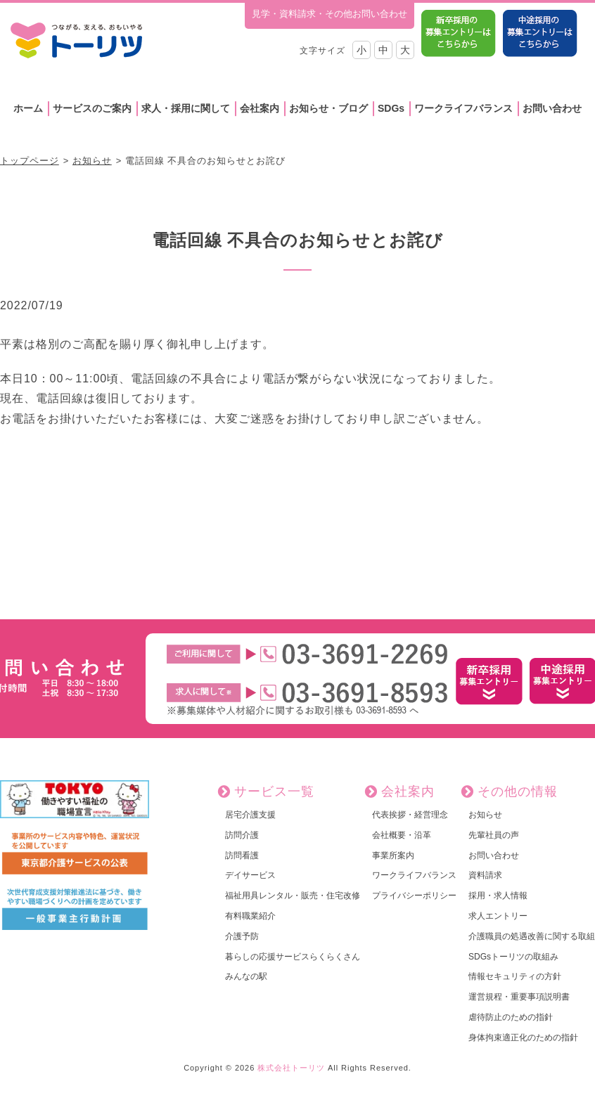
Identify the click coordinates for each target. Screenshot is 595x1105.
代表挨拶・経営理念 (410, 815)
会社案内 (259, 108)
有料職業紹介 (250, 916)
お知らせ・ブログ (328, 108)
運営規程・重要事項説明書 (519, 997)
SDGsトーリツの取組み (513, 957)
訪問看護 (242, 855)
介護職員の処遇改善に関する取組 (531, 936)
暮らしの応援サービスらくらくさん (292, 957)
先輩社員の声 (493, 835)
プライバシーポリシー (414, 895)
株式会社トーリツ (291, 1068)
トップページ (29, 160)
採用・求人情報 (497, 895)
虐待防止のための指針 (510, 1017)
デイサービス (250, 875)
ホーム (28, 108)
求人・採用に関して (185, 108)
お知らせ (92, 160)
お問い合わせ (552, 108)
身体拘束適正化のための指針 (523, 1037)
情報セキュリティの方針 (514, 976)
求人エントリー (497, 916)
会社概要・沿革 (401, 835)
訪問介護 (242, 835)
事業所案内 (393, 855)
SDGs (391, 108)
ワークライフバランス (463, 108)
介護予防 (242, 936)
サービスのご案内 (92, 108)
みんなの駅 (246, 976)
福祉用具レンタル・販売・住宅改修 (292, 895)
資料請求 (485, 875)
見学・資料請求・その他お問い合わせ (329, 13)
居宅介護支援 (250, 815)
